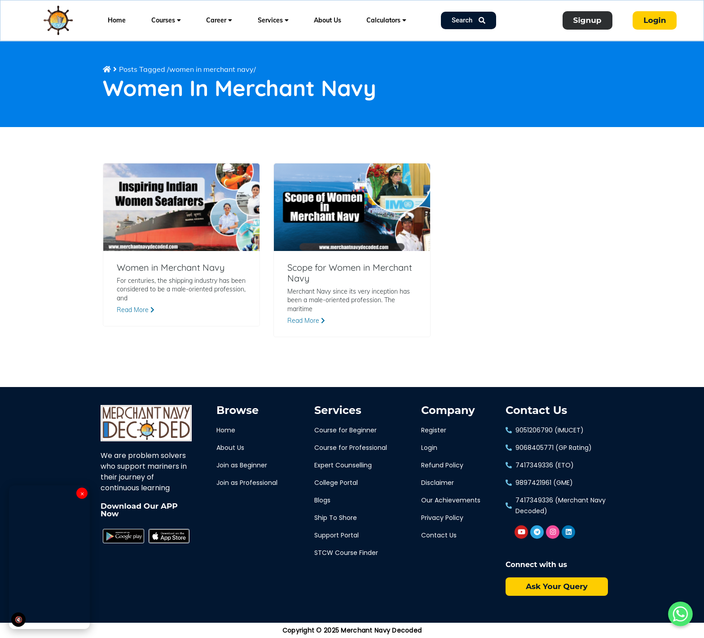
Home (117, 20)
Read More (135, 310)
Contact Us (536, 410)
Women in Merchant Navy (170, 267)
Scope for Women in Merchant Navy (349, 273)
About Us (327, 20)
